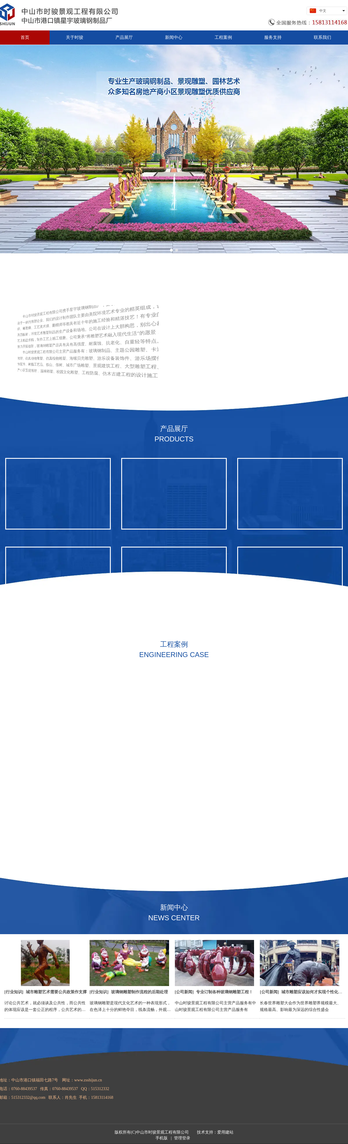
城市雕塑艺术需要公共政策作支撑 (56, 992)
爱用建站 (225, 1132)
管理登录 (182, 1138)
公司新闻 (184, 992)
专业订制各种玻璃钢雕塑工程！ (224, 992)
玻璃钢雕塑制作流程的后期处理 (139, 992)
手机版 (161, 1138)
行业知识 (14, 992)
